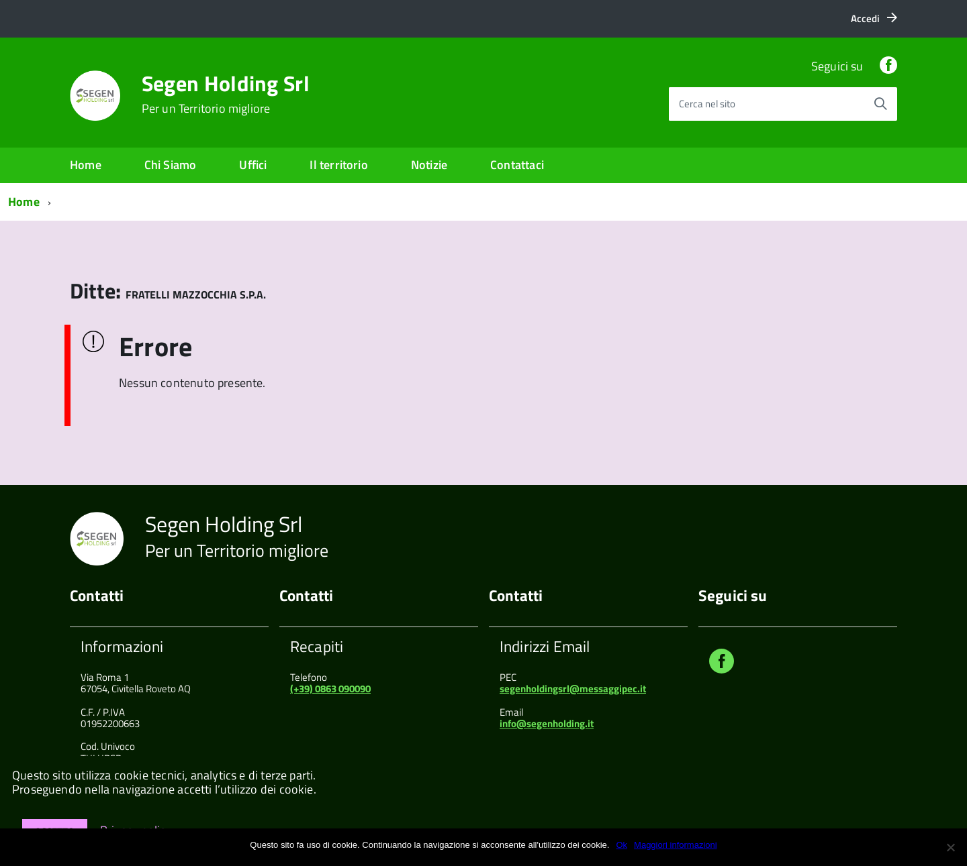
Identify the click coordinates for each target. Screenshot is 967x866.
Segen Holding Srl (226, 93)
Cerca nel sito (707, 103)
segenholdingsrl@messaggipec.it (573, 688)
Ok (621, 845)
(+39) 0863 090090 (330, 688)
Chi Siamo (170, 165)
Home (85, 165)
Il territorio (338, 165)
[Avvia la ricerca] (880, 104)
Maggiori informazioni (675, 845)
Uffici (253, 165)
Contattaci (517, 165)
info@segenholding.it (547, 723)
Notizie (429, 165)
